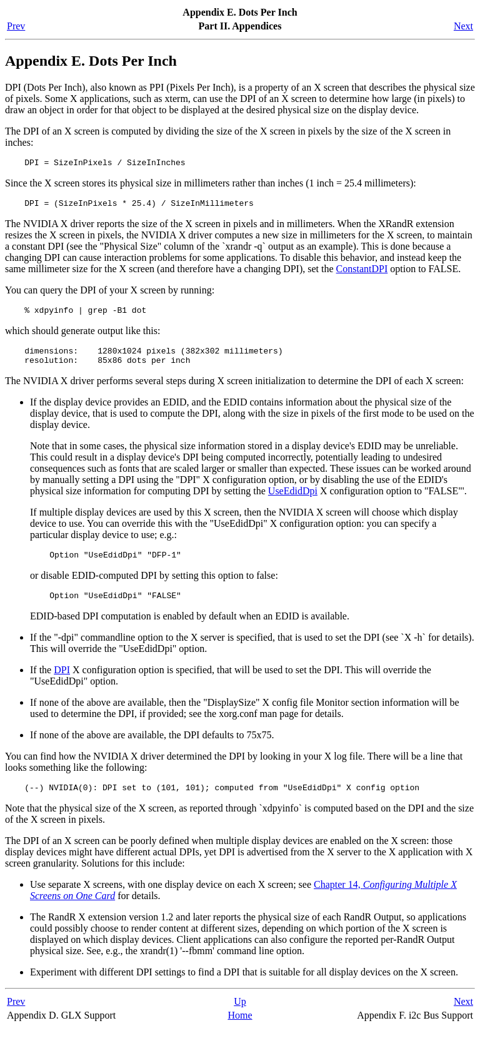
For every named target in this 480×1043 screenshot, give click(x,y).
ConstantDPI (362, 272)
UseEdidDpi (293, 500)
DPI (62, 683)
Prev (16, 26)
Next (463, 26)
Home (240, 1030)
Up (240, 1016)
